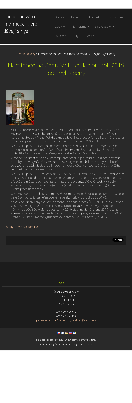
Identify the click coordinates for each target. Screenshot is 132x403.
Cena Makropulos (26, 280)
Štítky (9, 280)
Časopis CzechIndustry (66, 397)
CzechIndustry (25, 107)
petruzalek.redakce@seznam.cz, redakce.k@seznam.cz (66, 373)
